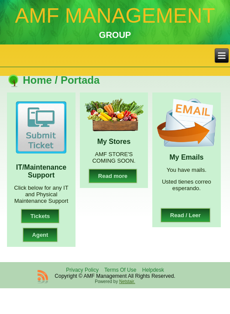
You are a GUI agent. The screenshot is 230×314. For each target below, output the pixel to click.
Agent (40, 235)
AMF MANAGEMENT (115, 15)
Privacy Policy (82, 270)
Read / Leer (185, 215)
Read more (112, 176)
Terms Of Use (120, 270)
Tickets (40, 216)
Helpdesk (153, 270)
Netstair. (127, 281)
